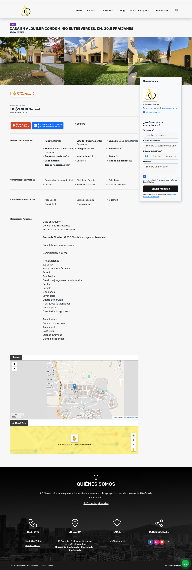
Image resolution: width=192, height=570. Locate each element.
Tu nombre (148, 130)
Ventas (91, 10)
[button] (64, 81)
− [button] (14, 369)
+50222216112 (170, 108)
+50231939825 (152, 108)
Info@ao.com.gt (117, 541)
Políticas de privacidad (96, 503)
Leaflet (115, 417)
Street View (22, 93)
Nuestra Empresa (139, 10)
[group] (32, 61)
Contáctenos (162, 10)
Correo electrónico (152, 140)
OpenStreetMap (132, 417)
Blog (122, 10)
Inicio (79, 10)
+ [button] (14, 364)
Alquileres (107, 10)
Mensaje (147, 161)
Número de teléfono (152, 151)
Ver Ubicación (66, 444)
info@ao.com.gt (153, 112)
